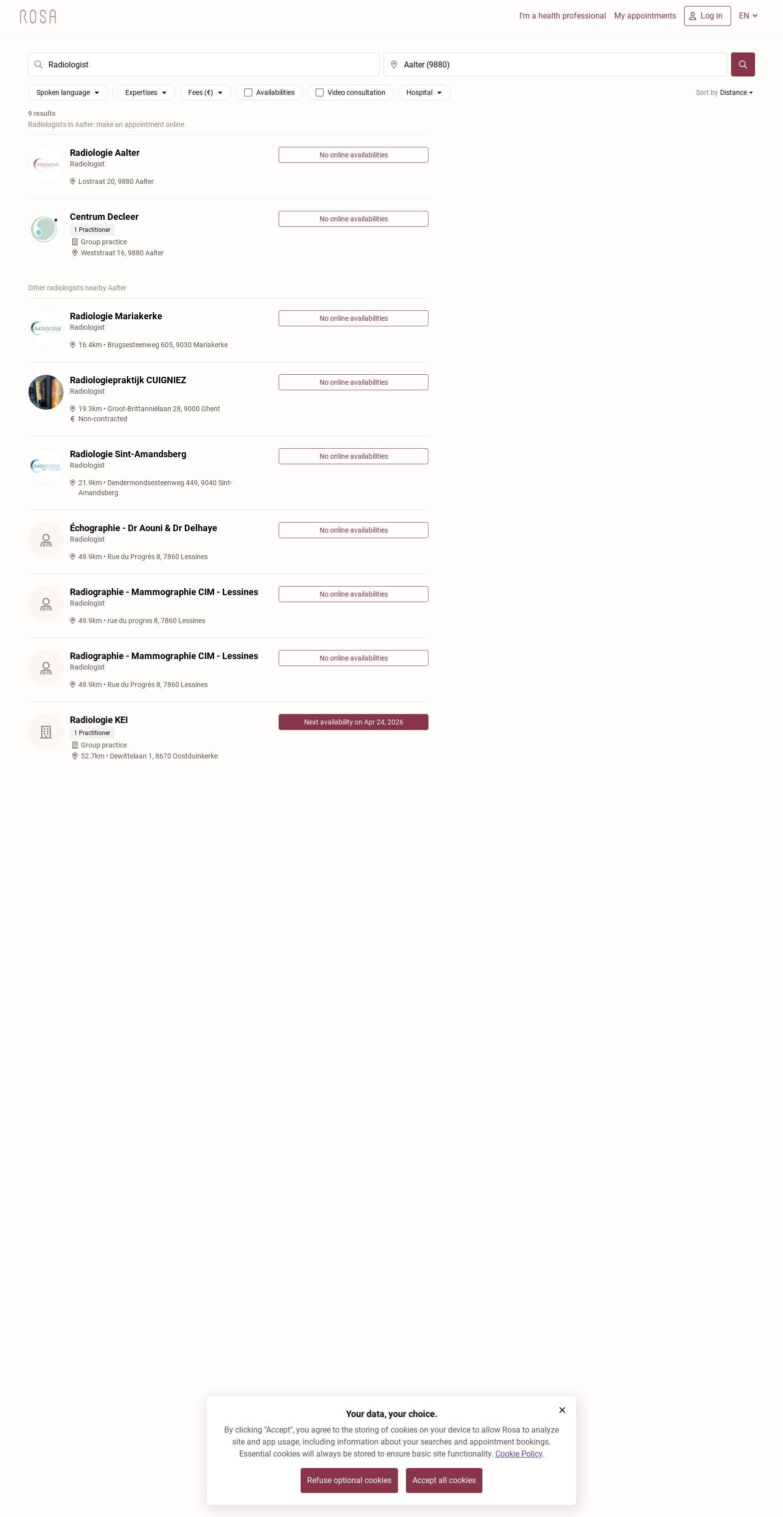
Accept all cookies (444, 1480)
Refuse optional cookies (349, 1480)
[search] (203, 64)
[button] (562, 1410)
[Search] (743, 64)
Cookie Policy (518, 1454)
